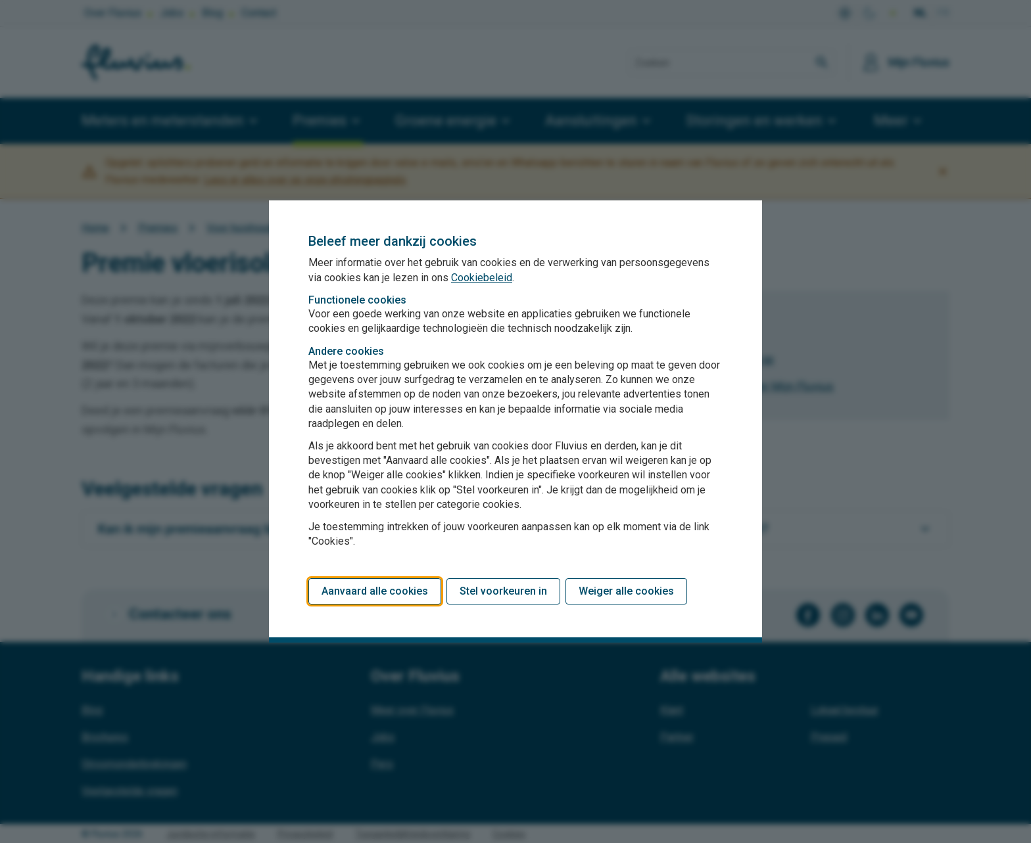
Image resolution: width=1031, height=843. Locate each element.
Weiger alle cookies (626, 591)
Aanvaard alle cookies (375, 591)
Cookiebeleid (481, 277)
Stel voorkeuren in (503, 591)
